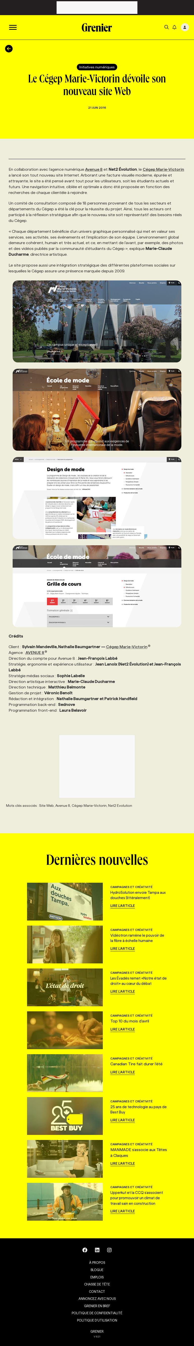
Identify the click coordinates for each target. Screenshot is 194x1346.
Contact (97, 1291)
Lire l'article (122, 906)
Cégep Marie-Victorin (163, 169)
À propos (97, 1262)
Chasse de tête (97, 1284)
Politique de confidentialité (97, 1313)
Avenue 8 (94, 169)
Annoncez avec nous (97, 1298)
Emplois (97, 1277)
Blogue (97, 1270)
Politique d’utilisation (97, 1320)
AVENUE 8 (36, 652)
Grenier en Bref (97, 1306)
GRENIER (97, 1331)
